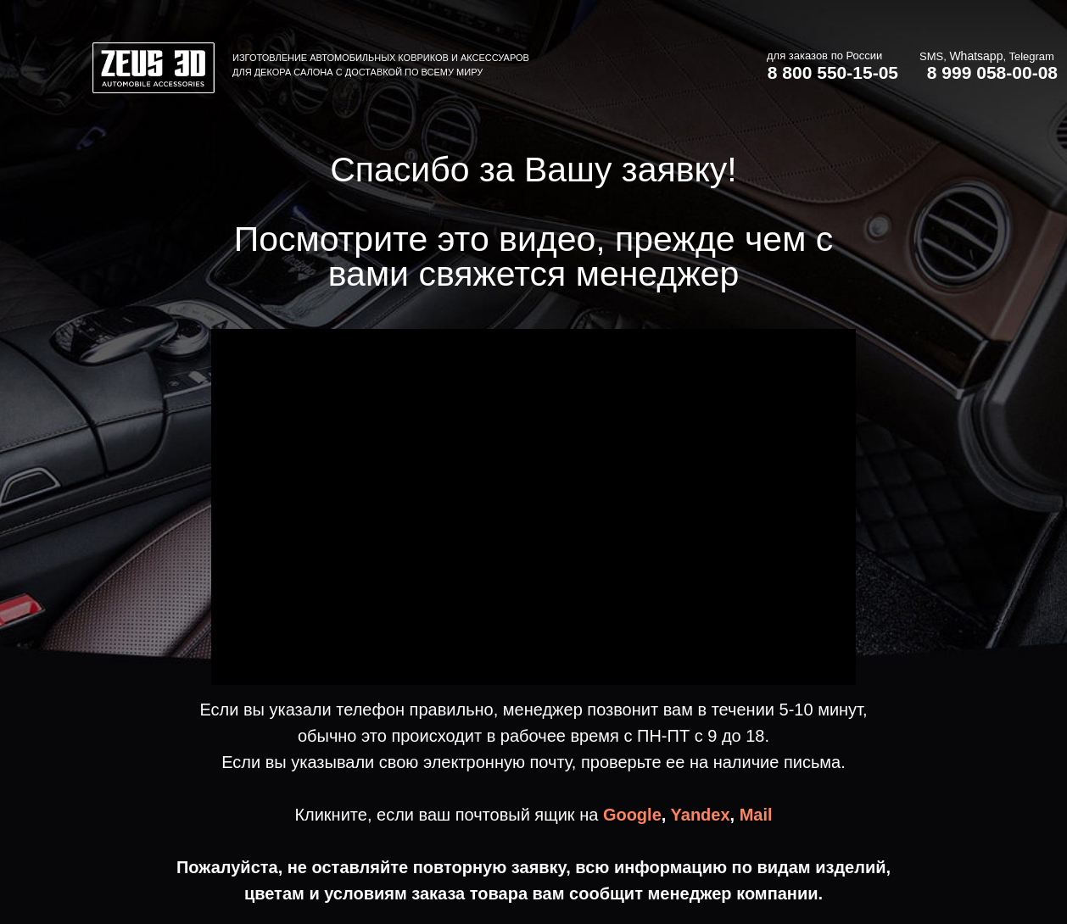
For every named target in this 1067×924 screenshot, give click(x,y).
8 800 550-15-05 (833, 72)
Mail (756, 814)
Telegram (1030, 56)
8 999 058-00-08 (992, 72)
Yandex (700, 814)
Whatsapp (976, 56)
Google (632, 814)
